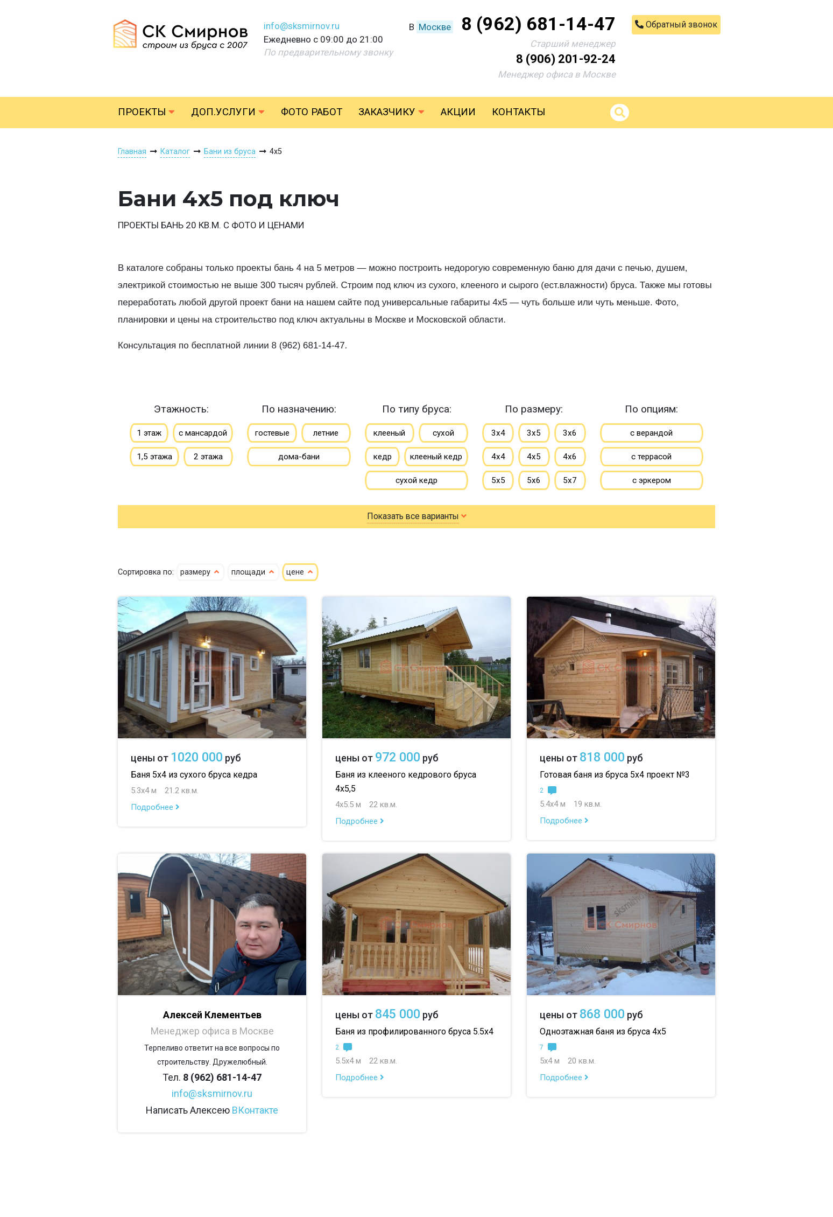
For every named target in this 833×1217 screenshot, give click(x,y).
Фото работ (311, 112)
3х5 (534, 433)
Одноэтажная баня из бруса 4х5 (603, 1031)
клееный (389, 433)
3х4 (498, 433)
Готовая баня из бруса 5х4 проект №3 (615, 775)
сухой (443, 433)
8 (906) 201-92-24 (566, 59)
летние (325, 433)
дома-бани (299, 456)
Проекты (146, 112)
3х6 (570, 433)
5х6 (534, 480)
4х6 (570, 456)
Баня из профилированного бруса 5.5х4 (414, 1031)
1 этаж (149, 433)
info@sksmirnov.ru (302, 25)
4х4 (498, 456)
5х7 (570, 480)
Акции (458, 112)
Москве (435, 27)
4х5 (534, 456)
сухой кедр (416, 480)
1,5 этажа (154, 456)
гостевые (272, 433)
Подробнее (155, 807)
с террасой (651, 456)
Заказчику (391, 112)
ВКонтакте (255, 1110)
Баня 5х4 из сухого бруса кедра (194, 775)
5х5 (498, 480)
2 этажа (208, 456)
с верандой (651, 433)
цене (300, 572)
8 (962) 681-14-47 (538, 23)
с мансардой (203, 433)
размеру (200, 572)
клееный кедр (436, 456)
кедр (382, 456)
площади (253, 572)
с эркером (651, 480)
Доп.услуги (228, 112)
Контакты (518, 112)
